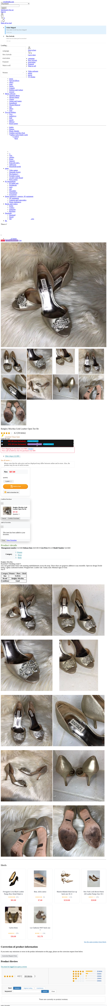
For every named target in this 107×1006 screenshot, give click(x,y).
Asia (10, 110)
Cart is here (32, 55)
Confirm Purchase (13, 518)
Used (29, 444)
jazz (10, 107)
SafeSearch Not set (7, 10)
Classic (11, 99)
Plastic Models (14, 131)
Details (30, 449)
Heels (20, 557)
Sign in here (32, 50)
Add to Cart (15, 486)
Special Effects (14, 80)
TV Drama (31, 77)
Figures (11, 129)
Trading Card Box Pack (17, 133)
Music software (10, 94)
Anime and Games (15, 101)
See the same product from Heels (95, 942)
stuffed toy (12, 116)
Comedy (12, 88)
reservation (6, 58)
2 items (99, 976)
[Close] (2, 503)
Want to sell (6, 65)
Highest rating (28, 988)
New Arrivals (7, 54)
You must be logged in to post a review (14, 966)
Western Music (14, 97)
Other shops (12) (12, 456)
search (4, 8)
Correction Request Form (9, 956)
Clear (53, 991)
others (11, 82)
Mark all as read (6, 23)
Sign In (3, 12)
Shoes (20, 555)
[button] (53, 20)
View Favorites (11, 540)
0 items (99, 980)
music (11, 79)
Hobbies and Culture (16, 90)
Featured (5, 62)
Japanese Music (14, 95)
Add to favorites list (11, 492)
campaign (6, 51)
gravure (11, 92)
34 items (28, 976)
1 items (99, 978)
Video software (33, 71)
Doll (10, 118)
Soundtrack (13, 103)
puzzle (11, 120)
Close (3, 540)
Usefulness (40, 988)
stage (11, 84)
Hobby (11, 127)
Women (5, 72)
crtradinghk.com (8, 2)
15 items (99, 971)
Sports (11, 86)
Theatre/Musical (14, 105)
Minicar (12, 122)
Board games (13, 123)
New (21, 441)
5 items (99, 973)
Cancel (4, 518)
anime (30, 73)
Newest (17, 988)
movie (30, 75)
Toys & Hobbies (10, 112)
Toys (10, 114)
